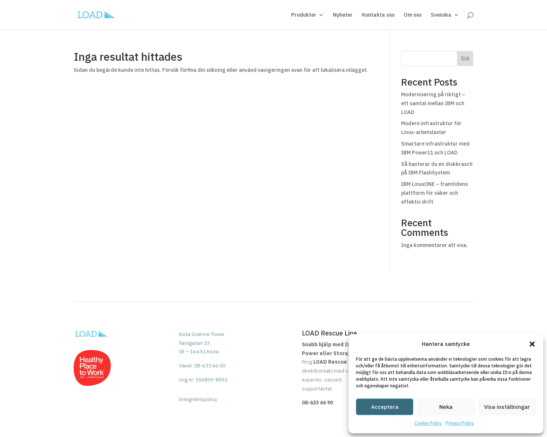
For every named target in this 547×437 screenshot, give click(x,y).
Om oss (412, 15)
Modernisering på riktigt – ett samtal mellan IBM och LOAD (433, 103)
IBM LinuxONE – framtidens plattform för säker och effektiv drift (434, 193)
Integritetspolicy (198, 399)
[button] (532, 344)
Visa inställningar (507, 406)
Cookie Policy (428, 423)
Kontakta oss (378, 15)
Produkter (303, 15)
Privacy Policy (460, 423)
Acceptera (384, 406)
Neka (446, 406)
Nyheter (343, 15)
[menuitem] (445, 21)
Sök (465, 58)
